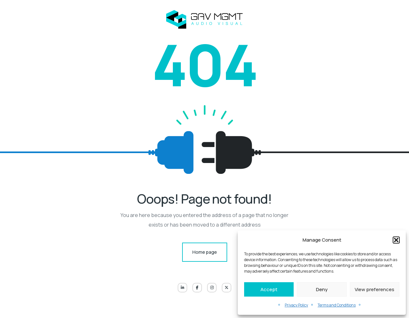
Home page (204, 252)
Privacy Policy (296, 305)
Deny (322, 289)
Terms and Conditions (337, 305)
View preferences (374, 289)
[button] (396, 240)
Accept (268, 289)
